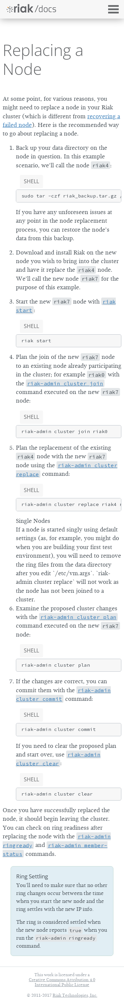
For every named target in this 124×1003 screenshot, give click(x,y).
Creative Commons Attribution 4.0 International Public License (62, 982)
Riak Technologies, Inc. (75, 995)
